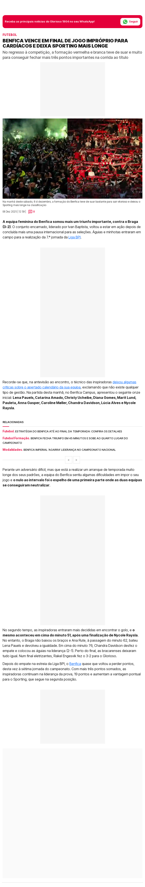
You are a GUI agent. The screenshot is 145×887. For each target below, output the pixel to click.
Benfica (75, 664)
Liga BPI (75, 237)
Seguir (130, 21)
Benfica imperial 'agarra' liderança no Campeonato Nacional (70, 449)
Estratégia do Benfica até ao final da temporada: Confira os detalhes (68, 431)
